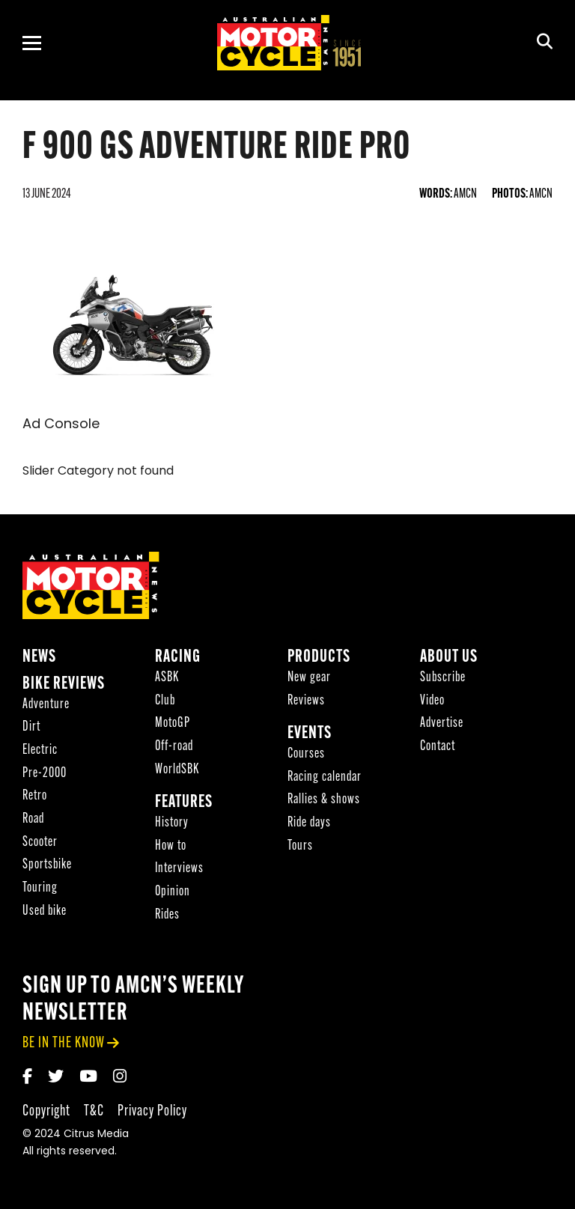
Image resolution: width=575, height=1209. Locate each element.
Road (33, 819)
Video (432, 701)
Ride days (309, 823)
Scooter (40, 842)
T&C (94, 1111)
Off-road (174, 747)
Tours (300, 846)
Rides (167, 915)
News (39, 657)
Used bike (44, 911)
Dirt (31, 727)
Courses (306, 754)
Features (184, 802)
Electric (40, 750)
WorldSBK (177, 770)
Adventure (46, 705)
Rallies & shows (324, 800)
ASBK (167, 678)
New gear (309, 678)
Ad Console (61, 425)
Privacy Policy (152, 1111)
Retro (34, 796)
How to (170, 846)
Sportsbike (47, 865)
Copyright (46, 1111)
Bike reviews (63, 684)
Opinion (172, 892)
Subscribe (443, 678)
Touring (40, 888)
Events (310, 734)
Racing (178, 657)
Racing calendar (325, 777)
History (172, 823)
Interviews (179, 869)
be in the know (63, 1043)
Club (165, 701)
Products (319, 657)
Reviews (306, 701)
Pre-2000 (44, 774)
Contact (437, 747)
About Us (449, 657)
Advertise (441, 723)
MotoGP (172, 723)
